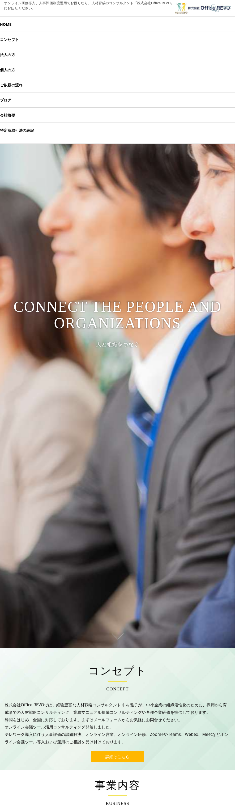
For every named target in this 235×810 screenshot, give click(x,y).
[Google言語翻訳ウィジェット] (215, 8)
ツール (41, 734)
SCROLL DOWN (117, 636)
